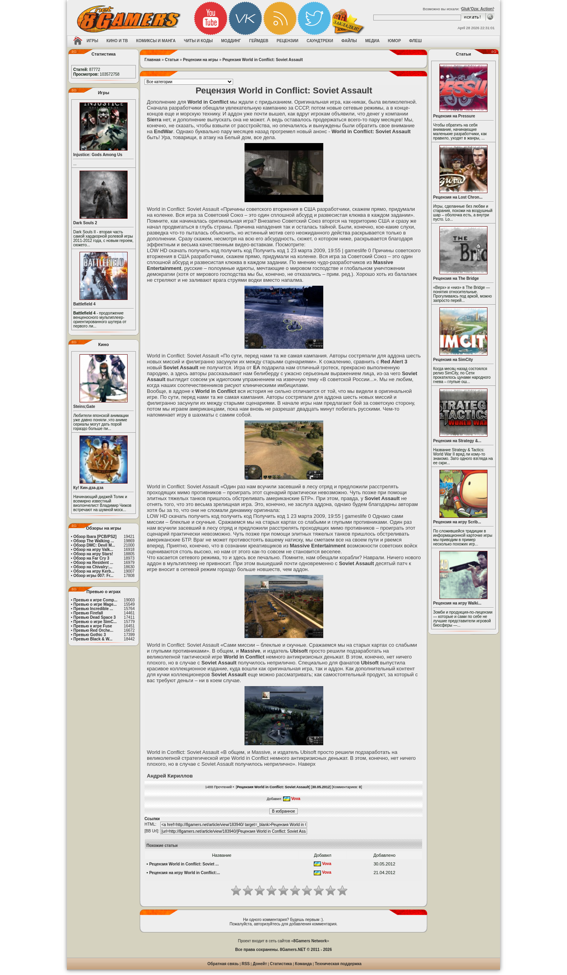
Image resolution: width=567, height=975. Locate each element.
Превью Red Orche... (93, 630)
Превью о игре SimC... (95, 622)
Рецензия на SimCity (453, 359)
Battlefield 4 (84, 304)
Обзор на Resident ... (93, 562)
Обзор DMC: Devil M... (94, 545)
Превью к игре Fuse (92, 626)
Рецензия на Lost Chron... (458, 197)
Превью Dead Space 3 (94, 617)
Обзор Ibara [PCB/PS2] (95, 536)
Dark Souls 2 (85, 223)
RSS (246, 964)
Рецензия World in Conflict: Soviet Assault (262, 60)
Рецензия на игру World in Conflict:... (184, 873)
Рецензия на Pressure (454, 116)
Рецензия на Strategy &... (457, 441)
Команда (303, 964)
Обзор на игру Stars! (93, 554)
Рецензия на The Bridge (456, 278)
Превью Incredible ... (93, 609)
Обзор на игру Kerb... (93, 571)
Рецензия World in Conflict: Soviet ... (184, 864)
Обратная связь (223, 964)
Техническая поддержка (338, 964)
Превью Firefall (88, 613)
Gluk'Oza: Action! (477, 9)
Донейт (260, 964)
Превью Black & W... (92, 639)
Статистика (281, 964)
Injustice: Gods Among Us (97, 155)
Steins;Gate (84, 406)
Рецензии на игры (200, 60)
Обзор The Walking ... (93, 541)
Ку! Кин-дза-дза (88, 488)
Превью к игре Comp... (95, 600)
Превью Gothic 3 (89, 635)
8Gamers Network (310, 941)
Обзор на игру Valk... (93, 549)
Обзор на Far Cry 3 (91, 558)
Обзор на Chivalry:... (92, 567)
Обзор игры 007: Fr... (93, 575)
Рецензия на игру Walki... (457, 603)
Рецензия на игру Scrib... (457, 522)
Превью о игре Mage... (95, 604)
